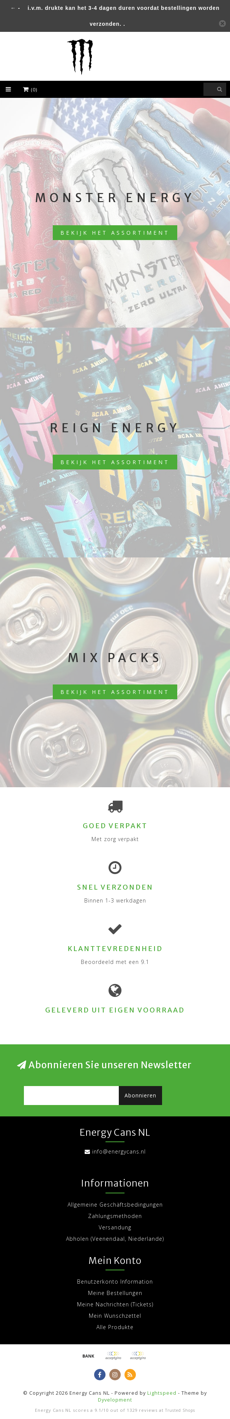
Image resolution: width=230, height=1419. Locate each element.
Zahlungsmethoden (115, 1216)
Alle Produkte (115, 1327)
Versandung (115, 1227)
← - (15, 8)
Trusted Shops (180, 1410)
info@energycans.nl (119, 1151)
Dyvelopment (115, 1400)
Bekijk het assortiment (115, 232)
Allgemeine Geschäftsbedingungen (115, 1204)
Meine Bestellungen (115, 1293)
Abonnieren (140, 1095)
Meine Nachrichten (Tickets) (115, 1304)
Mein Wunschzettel (115, 1315)
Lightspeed (161, 1393)
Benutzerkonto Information (115, 1281)
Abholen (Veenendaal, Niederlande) (115, 1238)
